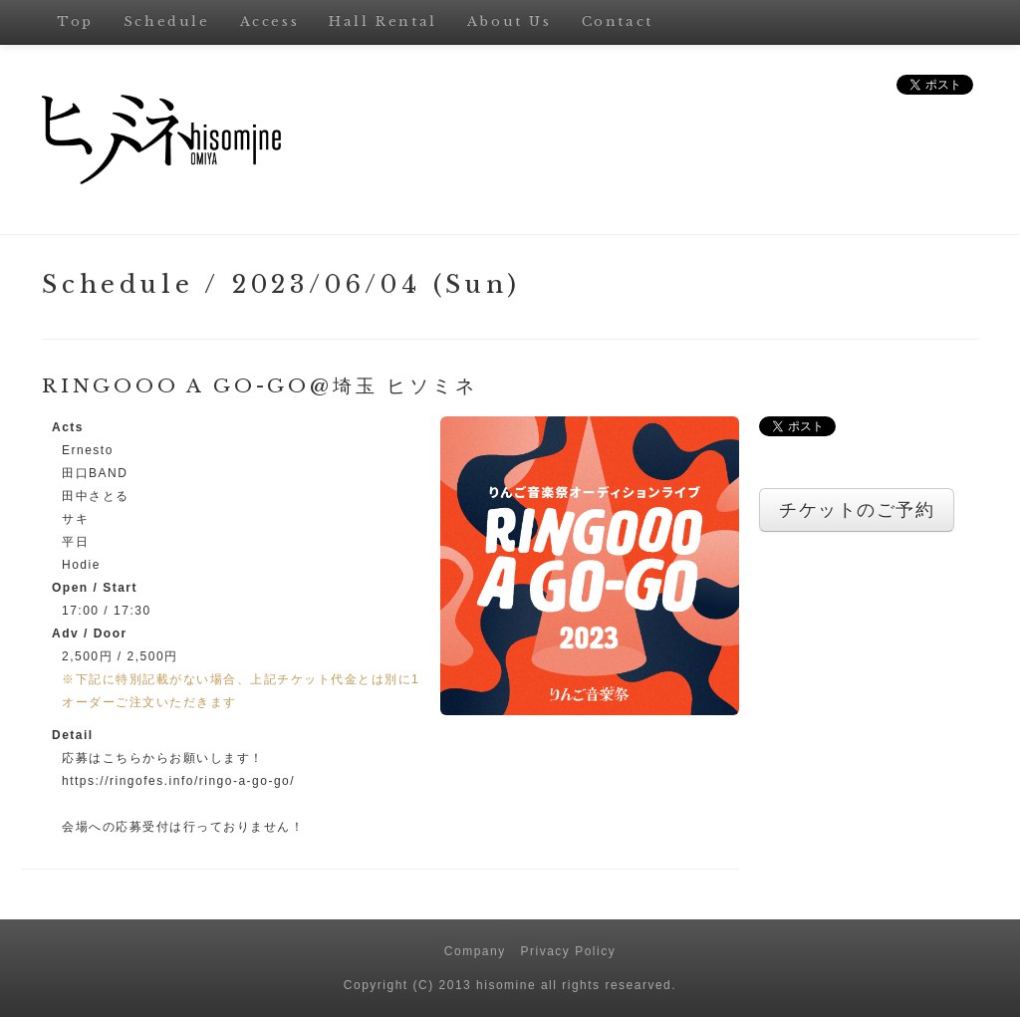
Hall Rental (383, 21)
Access (270, 21)
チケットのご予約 (856, 510)
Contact (617, 21)
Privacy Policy (569, 951)
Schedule (167, 21)
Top (75, 21)
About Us (509, 21)
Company (475, 951)
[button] (589, 565)
